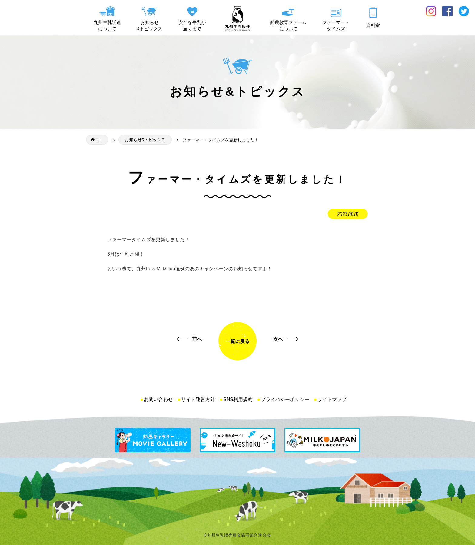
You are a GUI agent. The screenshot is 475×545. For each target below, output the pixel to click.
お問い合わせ (158, 399)
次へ (278, 339)
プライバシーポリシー (285, 399)
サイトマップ (332, 399)
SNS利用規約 (238, 399)
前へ (197, 339)
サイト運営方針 (198, 399)
